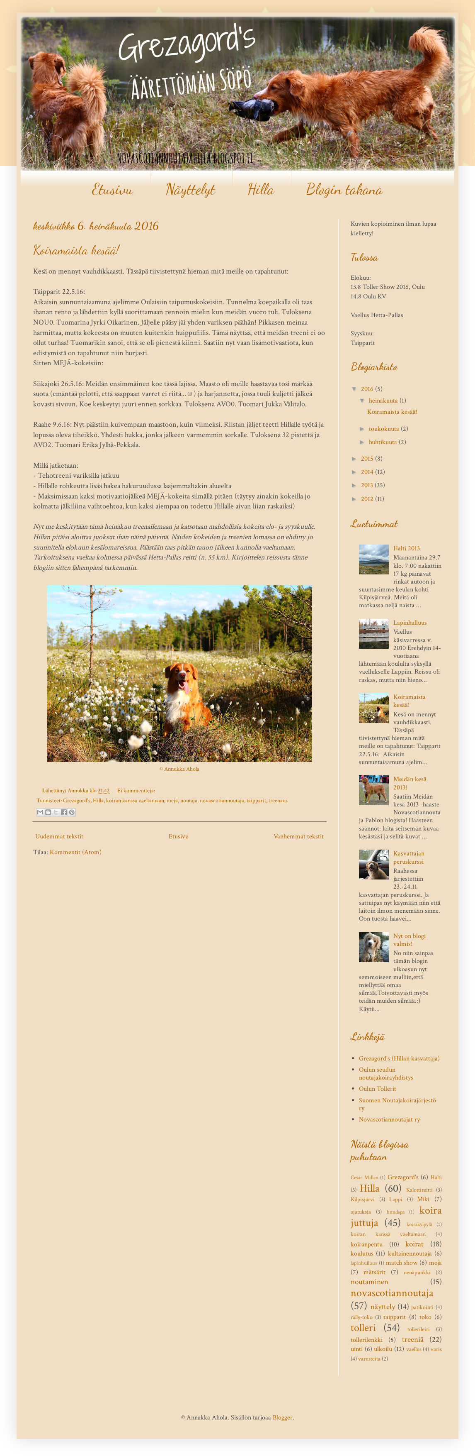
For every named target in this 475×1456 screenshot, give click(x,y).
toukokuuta (385, 429)
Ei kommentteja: (136, 790)
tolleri (363, 1328)
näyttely (383, 1307)
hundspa (396, 1212)
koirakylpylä (419, 1224)
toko (425, 1317)
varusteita (369, 1359)
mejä (172, 800)
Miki (423, 1199)
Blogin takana (344, 189)
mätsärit (374, 1272)
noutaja (188, 800)
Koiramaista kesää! (76, 249)
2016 (368, 389)
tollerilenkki (367, 1340)
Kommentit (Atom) (76, 852)
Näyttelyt (190, 189)
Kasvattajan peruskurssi (408, 857)
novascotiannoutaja (222, 800)
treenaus (278, 800)
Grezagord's (76, 800)
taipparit (256, 800)
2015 (368, 458)
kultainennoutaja (410, 1253)
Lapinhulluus (410, 622)
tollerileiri (418, 1329)
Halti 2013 (406, 548)
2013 (368, 485)
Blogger (283, 1417)
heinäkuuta (384, 400)
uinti (357, 1349)
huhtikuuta (384, 442)
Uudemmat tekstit (59, 836)
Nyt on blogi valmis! (409, 940)
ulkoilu (383, 1349)
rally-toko (362, 1317)
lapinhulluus (364, 1263)
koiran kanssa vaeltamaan (135, 800)
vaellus (414, 1349)
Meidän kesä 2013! (410, 783)
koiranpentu (367, 1244)
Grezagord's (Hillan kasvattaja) (399, 1058)
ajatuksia (361, 1212)
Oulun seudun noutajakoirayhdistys (386, 1073)
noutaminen (369, 1282)
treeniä (413, 1339)
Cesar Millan (364, 1177)
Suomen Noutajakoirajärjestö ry (397, 1104)
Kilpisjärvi (363, 1199)
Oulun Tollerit (377, 1089)
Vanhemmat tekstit (299, 836)
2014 (368, 472)
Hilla (260, 189)
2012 (368, 499)
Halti (436, 1177)
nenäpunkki (417, 1272)
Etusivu (112, 189)
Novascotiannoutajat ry (389, 1119)
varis (436, 1349)
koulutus (362, 1253)
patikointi (422, 1307)
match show (402, 1262)
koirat (414, 1244)
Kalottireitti (419, 1190)
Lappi (395, 1199)
